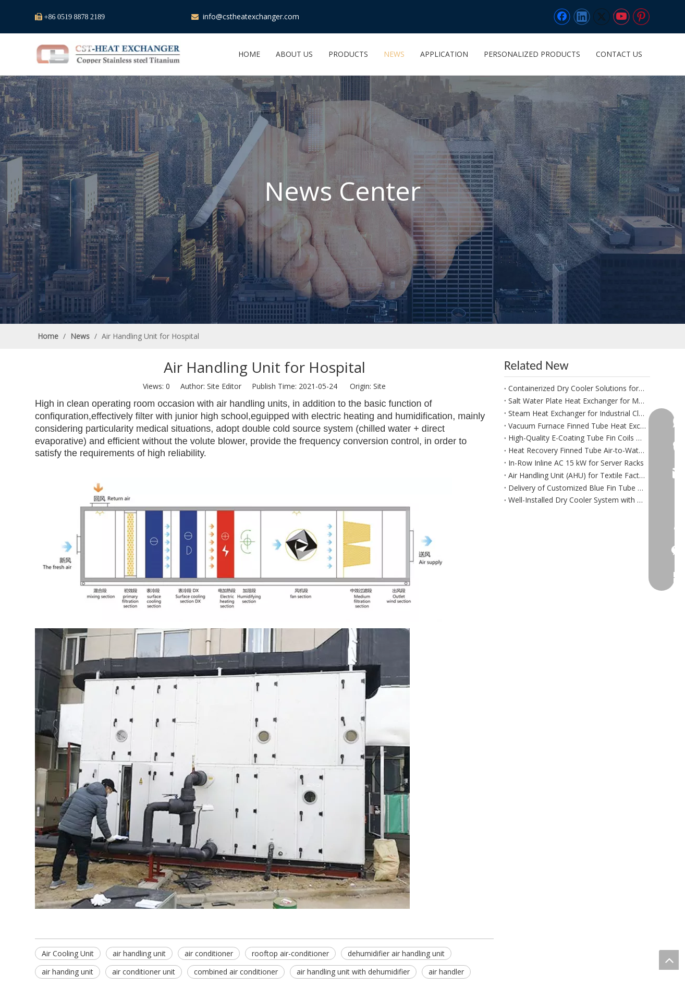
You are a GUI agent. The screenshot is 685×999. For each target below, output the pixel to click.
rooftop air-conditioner (290, 953)
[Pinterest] (641, 16)
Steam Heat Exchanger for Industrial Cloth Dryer (577, 413)
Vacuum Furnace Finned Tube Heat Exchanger (577, 426)
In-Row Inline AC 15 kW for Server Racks (576, 463)
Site (379, 386)
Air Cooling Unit (68, 953)
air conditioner (209, 953)
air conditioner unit (143, 972)
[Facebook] (562, 16)
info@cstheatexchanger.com (250, 16)
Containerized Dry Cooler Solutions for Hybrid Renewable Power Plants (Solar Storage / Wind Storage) (577, 388)
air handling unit (139, 953)
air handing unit (67, 972)
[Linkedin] (581, 16)
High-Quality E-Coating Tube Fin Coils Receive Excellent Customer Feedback (577, 438)
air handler (446, 972)
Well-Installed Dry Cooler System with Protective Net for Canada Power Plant (577, 500)
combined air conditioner (236, 972)
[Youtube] (621, 16)
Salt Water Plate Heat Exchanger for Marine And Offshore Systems (577, 401)
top (669, 960)
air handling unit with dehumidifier (353, 972)
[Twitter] (601, 16)
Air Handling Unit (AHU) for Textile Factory (577, 475)
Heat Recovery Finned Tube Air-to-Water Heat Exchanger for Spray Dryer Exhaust (577, 450)
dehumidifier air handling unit (396, 953)
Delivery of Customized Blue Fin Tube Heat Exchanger (577, 488)
